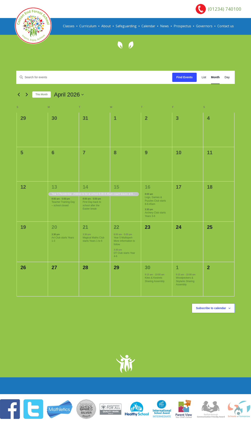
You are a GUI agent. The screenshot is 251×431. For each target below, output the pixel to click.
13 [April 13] (54, 187)
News (164, 26)
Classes (68, 26)
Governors (204, 26)
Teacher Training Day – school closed (63, 204)
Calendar (148, 26)
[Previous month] (18, 94)
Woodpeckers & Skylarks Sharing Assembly (185, 281)
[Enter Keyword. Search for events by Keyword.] (94, 77)
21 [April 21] (85, 227)
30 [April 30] (147, 267)
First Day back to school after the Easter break (92, 205)
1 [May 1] (177, 267)
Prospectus (182, 26)
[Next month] (26, 94)
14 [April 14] (85, 187)
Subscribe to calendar (211, 308)
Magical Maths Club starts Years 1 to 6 (93, 239)
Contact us (225, 26)
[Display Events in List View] (204, 77)
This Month (41, 94)
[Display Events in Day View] (227, 77)
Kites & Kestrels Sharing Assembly (154, 279)
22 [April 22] (116, 227)
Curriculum (87, 26)
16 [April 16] (147, 187)
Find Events (184, 77)
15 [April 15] (116, 187)
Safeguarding (126, 26)
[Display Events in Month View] (215, 77)
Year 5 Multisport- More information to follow (124, 241)
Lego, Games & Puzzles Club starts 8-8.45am (155, 200)
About (106, 26)
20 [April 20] (54, 227)
